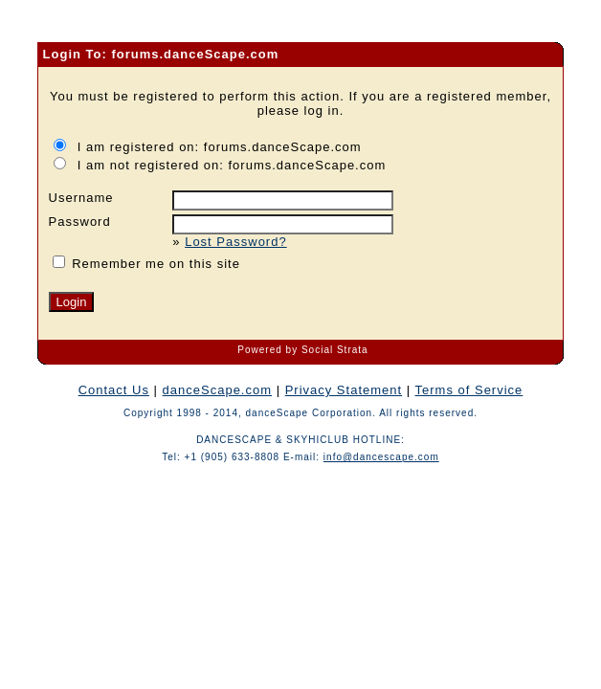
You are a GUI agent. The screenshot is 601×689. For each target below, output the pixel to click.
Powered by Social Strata (302, 349)
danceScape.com (217, 390)
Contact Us (113, 390)
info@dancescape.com (381, 457)
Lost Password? (236, 241)
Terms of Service (469, 390)
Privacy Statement (344, 390)
